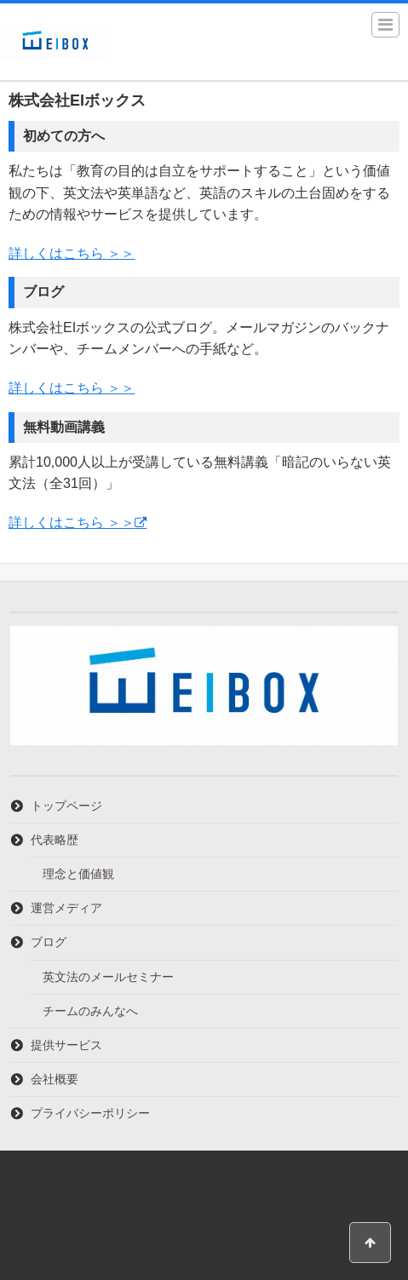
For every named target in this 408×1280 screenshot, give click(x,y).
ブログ (48, 942)
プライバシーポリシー (90, 1113)
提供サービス (66, 1045)
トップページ (66, 805)
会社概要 (54, 1079)
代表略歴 (54, 840)
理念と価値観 (78, 874)
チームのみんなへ (90, 1011)
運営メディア (66, 908)
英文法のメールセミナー (108, 977)
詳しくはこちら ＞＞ (72, 253)
